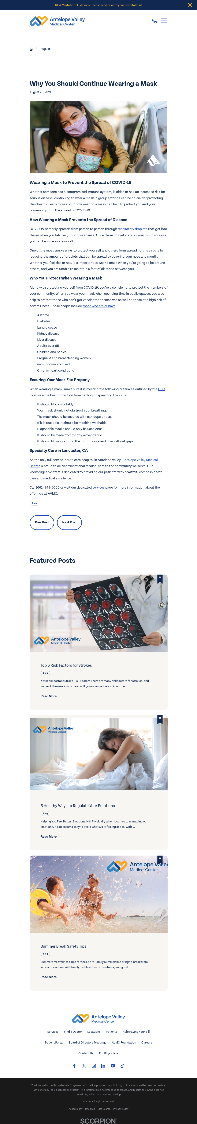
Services (52, 1031)
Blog (34, 503)
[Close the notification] (190, 5)
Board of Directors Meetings (87, 1042)
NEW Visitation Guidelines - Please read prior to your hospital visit (98, 5)
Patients (111, 1031)
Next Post (69, 522)
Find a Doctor (73, 1031)
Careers (146, 1042)
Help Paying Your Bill (136, 1031)
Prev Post (42, 522)
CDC (161, 389)
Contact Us (86, 1053)
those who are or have (99, 306)
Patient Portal (54, 1042)
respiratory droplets (132, 229)
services (98, 487)
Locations (94, 1031)
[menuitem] (76, 1109)
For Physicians (109, 1053)
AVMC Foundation (124, 1042)
